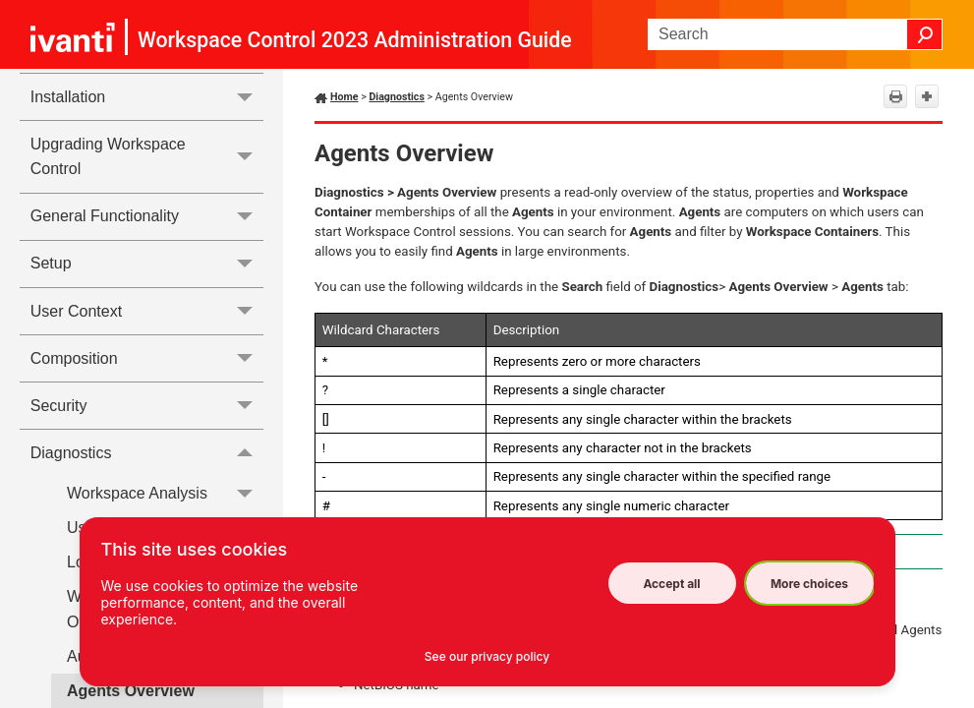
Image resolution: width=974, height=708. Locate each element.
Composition (146, 358)
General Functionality (146, 217)
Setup (146, 264)
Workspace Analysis (165, 493)
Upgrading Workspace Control (146, 157)
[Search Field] (795, 34)
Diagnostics (146, 452)
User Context (146, 311)
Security (146, 406)
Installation (146, 97)
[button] (925, 34)
